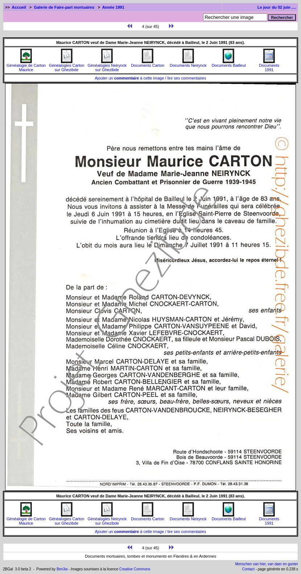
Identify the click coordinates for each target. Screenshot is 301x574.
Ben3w (62, 569)
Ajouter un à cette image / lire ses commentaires (150, 78)
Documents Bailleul (228, 64)
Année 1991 (113, 7)
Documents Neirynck (188, 64)
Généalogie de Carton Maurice (26, 66)
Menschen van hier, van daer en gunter (266, 564)
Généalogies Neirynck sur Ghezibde (107, 66)
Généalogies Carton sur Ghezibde (66, 66)
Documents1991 (269, 66)
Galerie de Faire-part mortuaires (64, 7)
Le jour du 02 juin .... (276, 7)
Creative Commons (134, 569)
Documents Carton (147, 64)
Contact (248, 569)
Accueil (19, 7)
